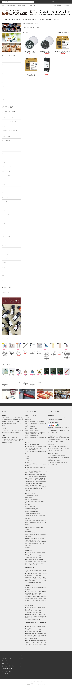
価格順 (65, 32)
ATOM (6, 673)
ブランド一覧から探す (10, 5)
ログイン (59, 1)
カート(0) (67, 1)
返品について (5, 663)
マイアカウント (22, 655)
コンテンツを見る (31, 5)
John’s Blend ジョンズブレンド (34, 23)
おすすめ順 (60, 32)
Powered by (36, 684)
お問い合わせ (65, 5)
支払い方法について (6, 658)
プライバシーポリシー (7, 668)
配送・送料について (6, 660)
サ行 (27, 23)
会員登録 (52, 1)
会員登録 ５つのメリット (7, 292)
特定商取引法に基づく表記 (8, 666)
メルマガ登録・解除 (56, 5)
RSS (3, 673)
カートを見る (22, 663)
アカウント (45, 1)
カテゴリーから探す (21, 5)
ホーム (3, 5)
